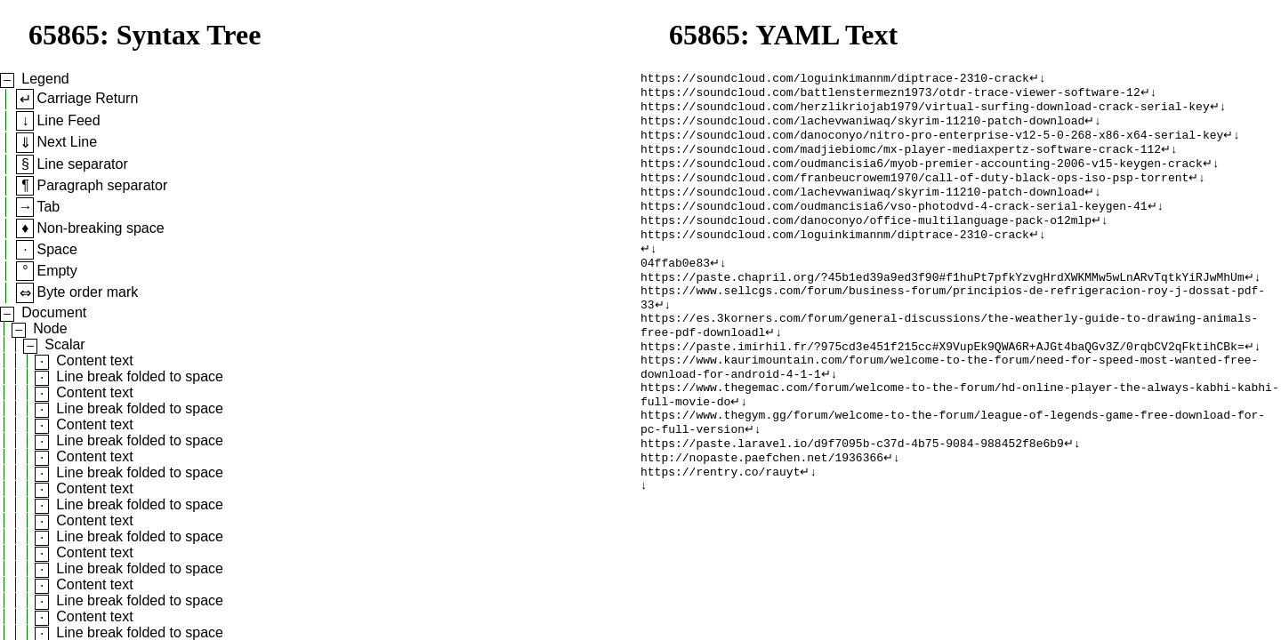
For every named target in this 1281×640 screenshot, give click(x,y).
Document (53, 312)
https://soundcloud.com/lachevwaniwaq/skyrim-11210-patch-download (862, 127)
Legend (44, 78)
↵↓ (1037, 79)
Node (50, 328)
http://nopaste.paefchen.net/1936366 (761, 511)
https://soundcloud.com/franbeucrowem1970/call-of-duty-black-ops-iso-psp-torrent (914, 191)
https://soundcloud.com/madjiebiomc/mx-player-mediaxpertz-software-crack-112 (900, 159)
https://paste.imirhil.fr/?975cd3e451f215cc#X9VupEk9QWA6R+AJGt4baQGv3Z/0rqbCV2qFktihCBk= (942, 383)
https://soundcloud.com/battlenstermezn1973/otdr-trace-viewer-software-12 (890, 95)
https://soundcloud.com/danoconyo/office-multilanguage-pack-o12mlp (866, 239)
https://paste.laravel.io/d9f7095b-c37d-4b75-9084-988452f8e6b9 (852, 495)
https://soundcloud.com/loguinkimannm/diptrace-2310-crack (834, 79)
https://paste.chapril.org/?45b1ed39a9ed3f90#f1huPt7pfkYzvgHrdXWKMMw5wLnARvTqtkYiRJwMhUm (942, 303)
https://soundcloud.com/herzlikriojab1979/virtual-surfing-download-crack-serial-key (925, 111)
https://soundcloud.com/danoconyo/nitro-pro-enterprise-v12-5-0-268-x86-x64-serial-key (931, 143)
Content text (94, 360)
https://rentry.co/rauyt (720, 527)
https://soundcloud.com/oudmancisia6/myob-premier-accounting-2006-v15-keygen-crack (921, 175)
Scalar (64, 344)
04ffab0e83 (675, 287)
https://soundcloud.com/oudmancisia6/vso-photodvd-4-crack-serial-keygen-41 (893, 223)
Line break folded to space (139, 376)
